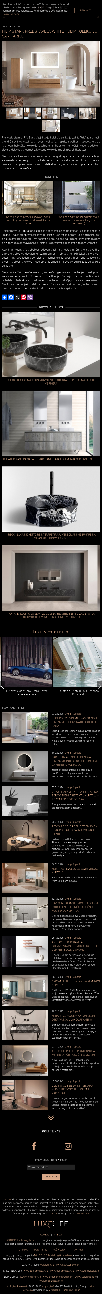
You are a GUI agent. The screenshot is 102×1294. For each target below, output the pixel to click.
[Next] (97, 73)
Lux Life (6, 1199)
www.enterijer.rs (30, 1276)
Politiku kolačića (11, 14)
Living (5, 26)
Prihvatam (87, 10)
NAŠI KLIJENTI (59, 1249)
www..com (68, 1264)
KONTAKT (77, 1249)
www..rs (47, 1264)
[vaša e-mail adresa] (51, 1167)
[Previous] (4, 73)
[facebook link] (34, 1146)
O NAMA (23, 1249)
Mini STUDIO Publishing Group (64, 1290)
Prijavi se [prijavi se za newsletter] (51, 1176)
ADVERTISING (40, 1249)
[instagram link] (68, 1146)
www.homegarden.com (58, 1276)
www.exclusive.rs (87, 1270)
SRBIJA (58, 1234)
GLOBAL (44, 1234)
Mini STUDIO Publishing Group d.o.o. (23, 1240)
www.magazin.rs (36, 1270)
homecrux (8, 103)
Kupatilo (15, 26)
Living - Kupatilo (73, 713)
